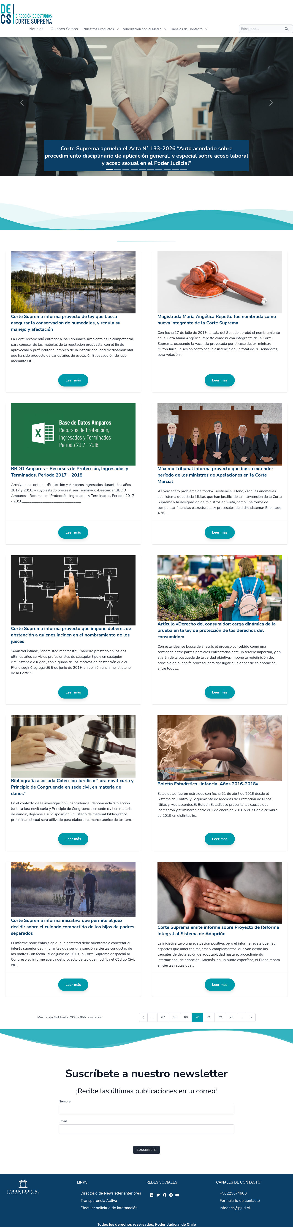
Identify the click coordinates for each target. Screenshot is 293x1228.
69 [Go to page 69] (186, 1017)
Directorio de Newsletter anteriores (111, 1193)
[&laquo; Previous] (143, 1017)
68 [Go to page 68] (174, 1017)
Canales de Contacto (189, 29)
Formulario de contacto (240, 1200)
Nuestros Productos (101, 29)
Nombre (65, 1101)
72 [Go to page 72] (220, 1017)
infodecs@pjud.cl (235, 1208)
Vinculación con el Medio (145, 29)
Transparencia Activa (99, 1200)
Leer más (73, 380)
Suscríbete (146, 1150)
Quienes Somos (64, 29)
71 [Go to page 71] (209, 1017)
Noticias (36, 29)
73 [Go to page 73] (231, 1017)
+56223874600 (233, 1193)
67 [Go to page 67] (163, 1017)
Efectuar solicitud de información (109, 1208)
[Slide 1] (109, 169)
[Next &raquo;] (251, 1017)
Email (63, 1121)
